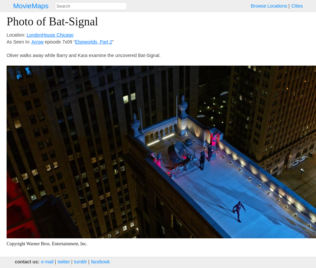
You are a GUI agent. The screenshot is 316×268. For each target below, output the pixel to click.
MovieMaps (30, 5)
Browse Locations (269, 6)
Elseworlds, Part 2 (93, 42)
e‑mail (47, 261)
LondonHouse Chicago (50, 35)
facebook (100, 261)
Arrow (38, 42)
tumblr (80, 261)
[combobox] (91, 6)
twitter (64, 261)
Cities (297, 6)
